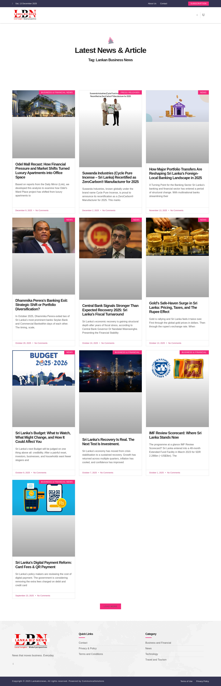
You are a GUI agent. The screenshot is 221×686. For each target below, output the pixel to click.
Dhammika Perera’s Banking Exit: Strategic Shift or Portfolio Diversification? (41, 304)
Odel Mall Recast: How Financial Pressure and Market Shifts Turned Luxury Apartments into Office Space (42, 170)
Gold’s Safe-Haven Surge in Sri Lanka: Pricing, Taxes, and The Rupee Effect (173, 307)
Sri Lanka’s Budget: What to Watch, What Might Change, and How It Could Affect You (43, 437)
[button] (110, 606)
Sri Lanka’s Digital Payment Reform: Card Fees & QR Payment (43, 565)
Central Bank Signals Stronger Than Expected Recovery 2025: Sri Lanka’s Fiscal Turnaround (110, 310)
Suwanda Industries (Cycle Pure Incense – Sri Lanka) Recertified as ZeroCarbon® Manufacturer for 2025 (110, 177)
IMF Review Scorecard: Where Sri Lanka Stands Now (175, 435)
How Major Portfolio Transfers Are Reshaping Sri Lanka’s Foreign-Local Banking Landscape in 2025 (175, 173)
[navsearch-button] (203, 15)
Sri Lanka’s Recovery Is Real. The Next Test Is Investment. (108, 442)
